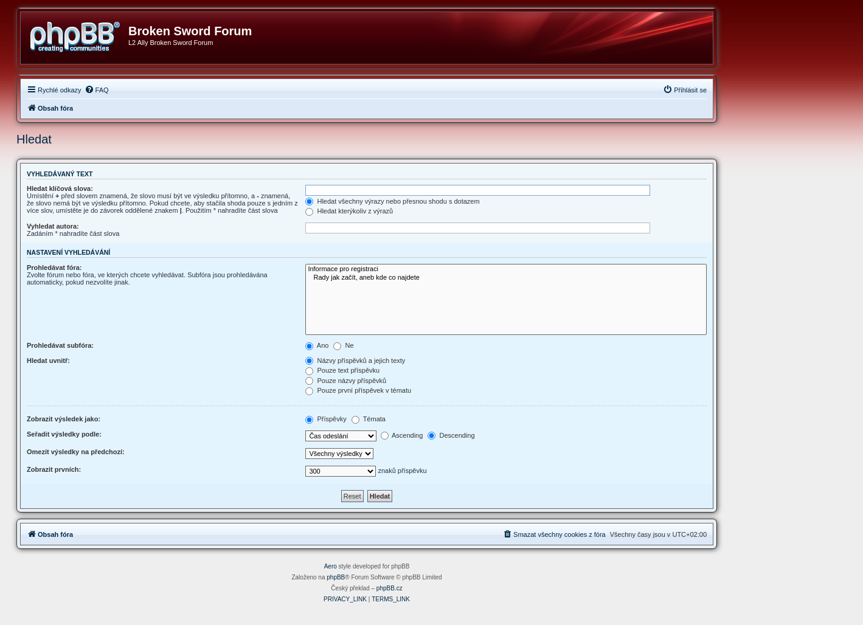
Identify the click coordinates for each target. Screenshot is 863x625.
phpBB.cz (389, 588)
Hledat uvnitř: (48, 360)
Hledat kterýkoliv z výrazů (349, 211)
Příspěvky (325, 419)
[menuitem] (97, 90)
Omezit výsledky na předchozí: (76, 451)
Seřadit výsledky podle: (64, 434)
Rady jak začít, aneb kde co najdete (506, 278)
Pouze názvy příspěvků (345, 380)
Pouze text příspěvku (342, 370)
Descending (451, 435)
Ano (316, 345)
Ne (343, 345)
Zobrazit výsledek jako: (63, 419)
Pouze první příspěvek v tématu (358, 390)
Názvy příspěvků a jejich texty (355, 360)
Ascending (402, 435)
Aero (330, 566)
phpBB (336, 577)
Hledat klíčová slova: (60, 188)
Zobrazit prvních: (54, 469)
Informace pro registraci (506, 269)
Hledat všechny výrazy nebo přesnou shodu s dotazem (392, 201)
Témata (369, 419)
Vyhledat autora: (53, 226)
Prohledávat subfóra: (60, 345)
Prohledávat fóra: (54, 267)
